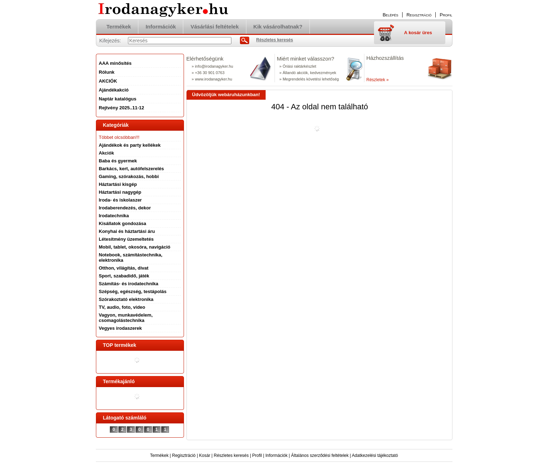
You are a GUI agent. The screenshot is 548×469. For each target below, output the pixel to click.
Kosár (204, 455)
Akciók (106, 153)
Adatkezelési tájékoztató (375, 455)
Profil (257, 455)
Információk (276, 455)
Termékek (159, 455)
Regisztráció (184, 455)
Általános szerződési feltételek (319, 455)
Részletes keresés (231, 455)
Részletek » (378, 79)
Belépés (390, 14)
